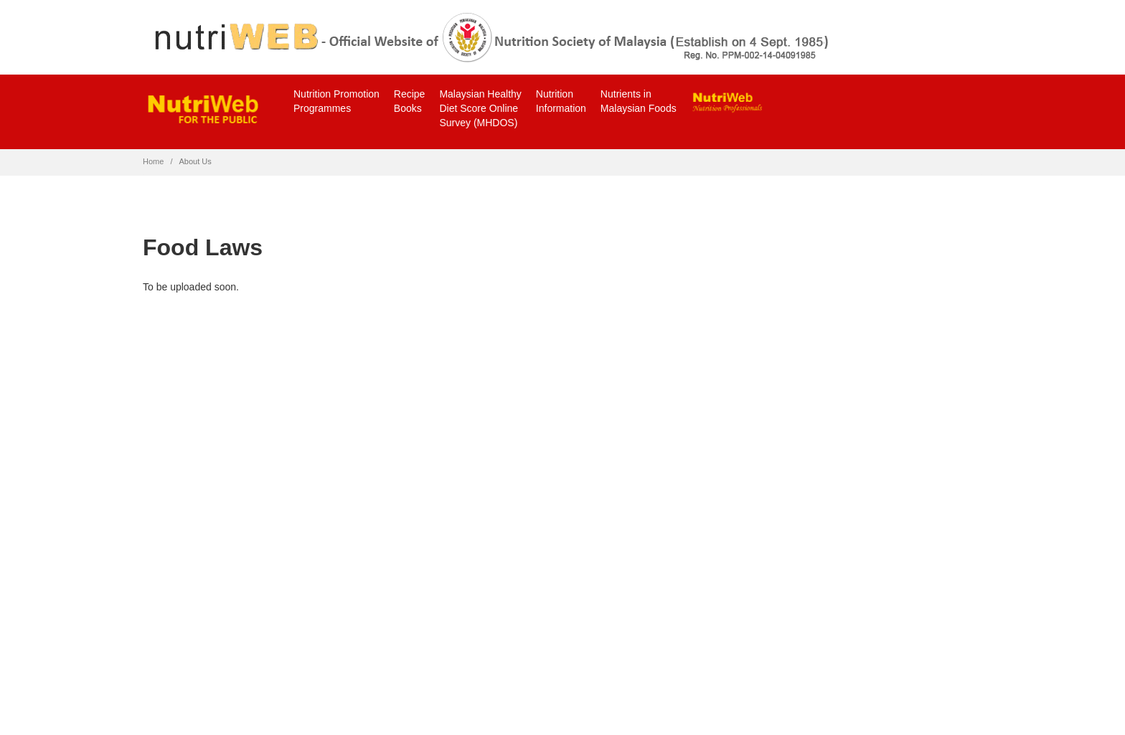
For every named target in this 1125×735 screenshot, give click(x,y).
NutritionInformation (561, 101)
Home (153, 161)
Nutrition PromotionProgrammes (336, 101)
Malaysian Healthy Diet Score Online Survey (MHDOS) (480, 108)
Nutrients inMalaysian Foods (639, 101)
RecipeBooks (409, 101)
